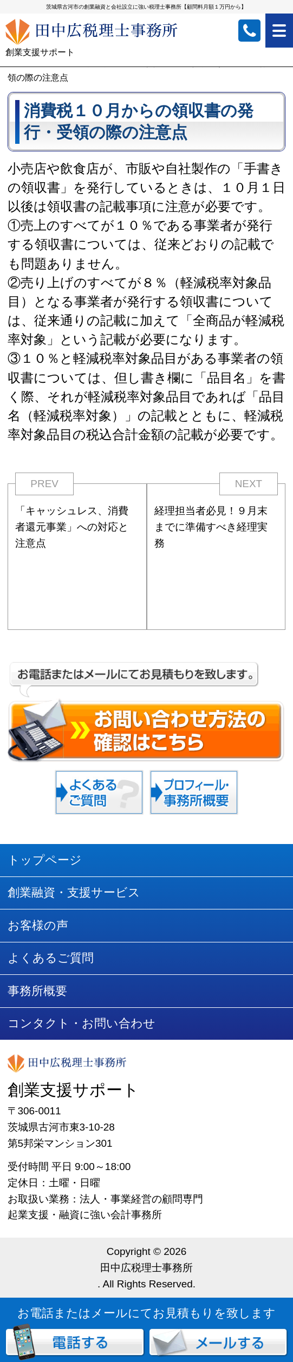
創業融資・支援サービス (74, 892)
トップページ (45, 860)
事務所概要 (37, 991)
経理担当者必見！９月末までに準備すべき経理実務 (211, 527)
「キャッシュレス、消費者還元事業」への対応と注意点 (71, 527)
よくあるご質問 (51, 958)
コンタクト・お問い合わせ (81, 1023)
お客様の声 (38, 925)
